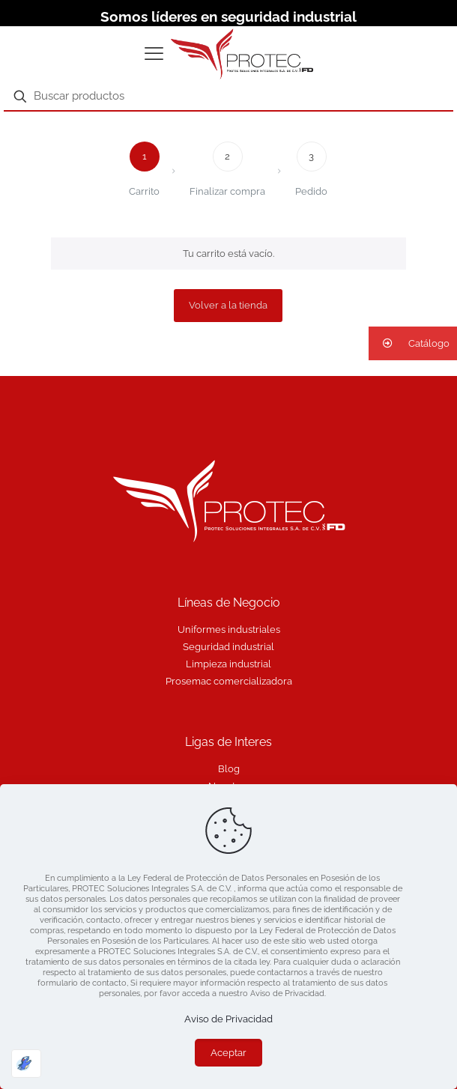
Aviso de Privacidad (228, 1019)
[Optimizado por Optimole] (26, 1063)
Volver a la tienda (228, 305)
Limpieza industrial (228, 664)
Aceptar (228, 1052)
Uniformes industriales (229, 629)
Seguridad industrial (228, 646)
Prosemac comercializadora (229, 681)
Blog (229, 768)
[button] (413, 343)
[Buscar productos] (228, 97)
